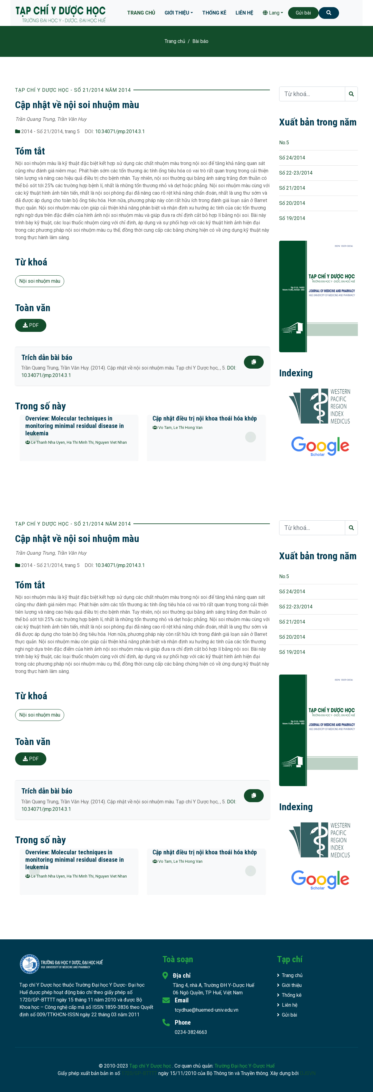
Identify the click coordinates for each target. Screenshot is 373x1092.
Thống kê (214, 13)
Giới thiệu (177, 13)
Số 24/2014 (292, 158)
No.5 (284, 143)
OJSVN (308, 1073)
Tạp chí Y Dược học (150, 1066)
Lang (271, 13)
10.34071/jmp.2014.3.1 (120, 131)
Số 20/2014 (292, 203)
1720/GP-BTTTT (139, 1073)
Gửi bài (303, 13)
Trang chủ (141, 13)
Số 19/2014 (292, 218)
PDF (31, 325)
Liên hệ (244, 13)
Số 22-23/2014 (295, 173)
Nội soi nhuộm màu (39, 281)
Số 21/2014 (292, 188)
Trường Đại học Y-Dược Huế (245, 1066)
